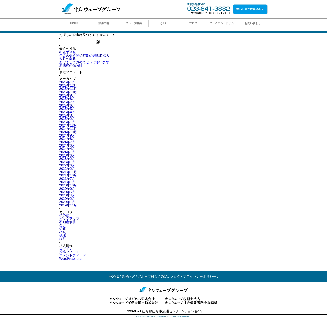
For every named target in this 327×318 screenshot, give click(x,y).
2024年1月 (67, 152)
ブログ (193, 23)
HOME (74, 23)
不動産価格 (67, 222)
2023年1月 (67, 162)
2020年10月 (68, 185)
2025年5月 (67, 109)
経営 (62, 238)
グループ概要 (134, 23)
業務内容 (103, 23)
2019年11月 (68, 205)
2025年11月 (68, 89)
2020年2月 (67, 198)
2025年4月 (67, 112)
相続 (62, 232)
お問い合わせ (253, 23)
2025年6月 (67, 105)
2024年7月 (67, 142)
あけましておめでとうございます (84, 62)
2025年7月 (67, 102)
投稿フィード (69, 252)
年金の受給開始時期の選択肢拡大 (84, 55)
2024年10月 (68, 132)
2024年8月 (67, 138)
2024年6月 (67, 145)
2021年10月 (68, 175)
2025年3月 (67, 115)
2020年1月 (67, 202)
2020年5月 (67, 192)
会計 (62, 225)
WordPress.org (70, 258)
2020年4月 (67, 195)
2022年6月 (67, 165)
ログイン (66, 248)
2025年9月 (67, 95)
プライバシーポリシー (222, 23)
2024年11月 (68, 128)
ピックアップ (69, 218)
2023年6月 (67, 155)
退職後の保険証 (71, 65)
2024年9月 (67, 135)
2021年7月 (67, 178)
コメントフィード (72, 255)
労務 (62, 228)
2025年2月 (67, 118)
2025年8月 (67, 99)
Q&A (163, 23)
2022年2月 (67, 168)
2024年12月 (68, 125)
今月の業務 (67, 59)
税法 (62, 235)
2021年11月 (68, 172)
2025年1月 (67, 122)
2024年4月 (67, 148)
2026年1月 (67, 82)
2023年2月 (67, 158)
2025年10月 (68, 92)
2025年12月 (68, 85)
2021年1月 (67, 182)
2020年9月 (67, 188)
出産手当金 (67, 52)
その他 (64, 215)
